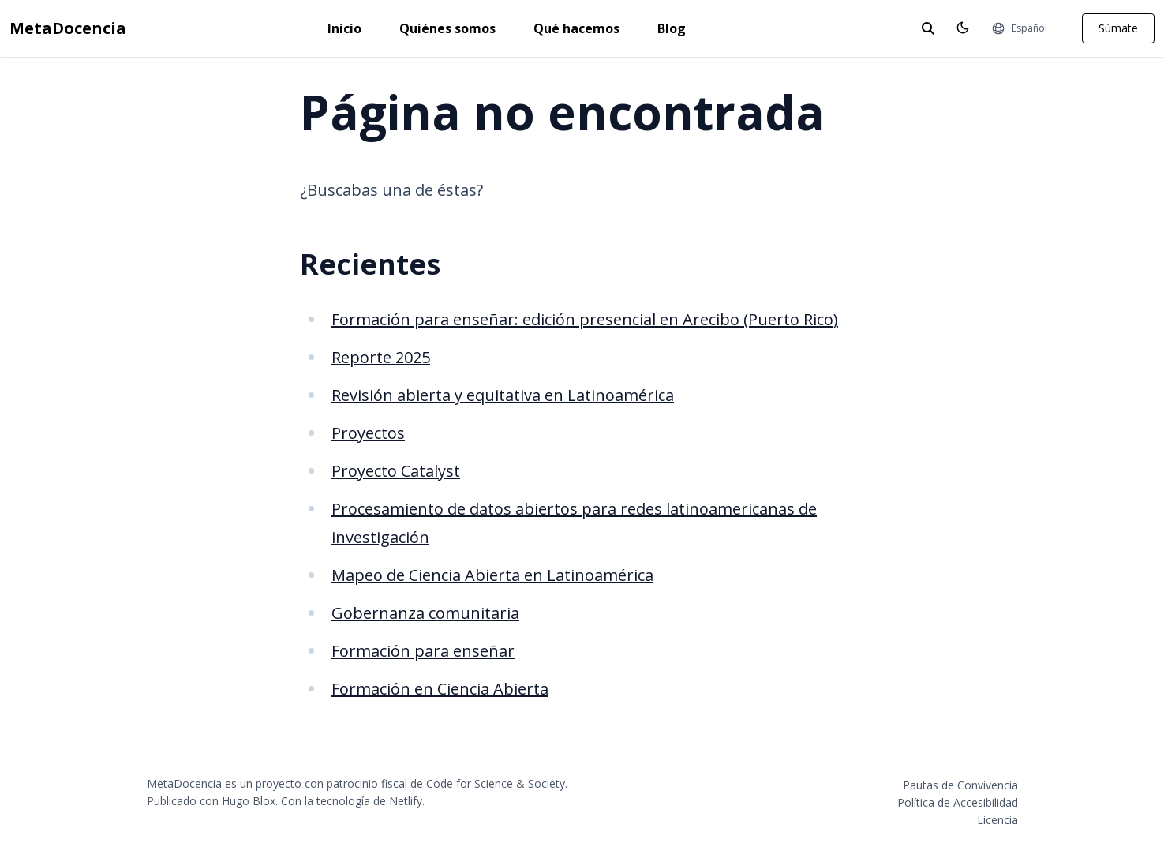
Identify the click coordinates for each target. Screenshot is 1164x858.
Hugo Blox (248, 800)
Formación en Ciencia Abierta (439, 688)
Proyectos (368, 433)
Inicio (344, 28)
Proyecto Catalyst (395, 470)
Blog (671, 28)
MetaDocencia (67, 28)
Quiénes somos (447, 28)
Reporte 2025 (380, 357)
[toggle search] (928, 28)
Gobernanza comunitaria (425, 613)
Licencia (997, 819)
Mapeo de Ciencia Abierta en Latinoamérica (492, 575)
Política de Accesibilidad (957, 802)
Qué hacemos (576, 28)
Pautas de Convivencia (960, 784)
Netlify (405, 800)
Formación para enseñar (423, 650)
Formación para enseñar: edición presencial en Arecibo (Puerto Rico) (584, 319)
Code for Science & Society (495, 783)
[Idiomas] (1019, 28)
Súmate (1118, 28)
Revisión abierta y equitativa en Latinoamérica (502, 395)
